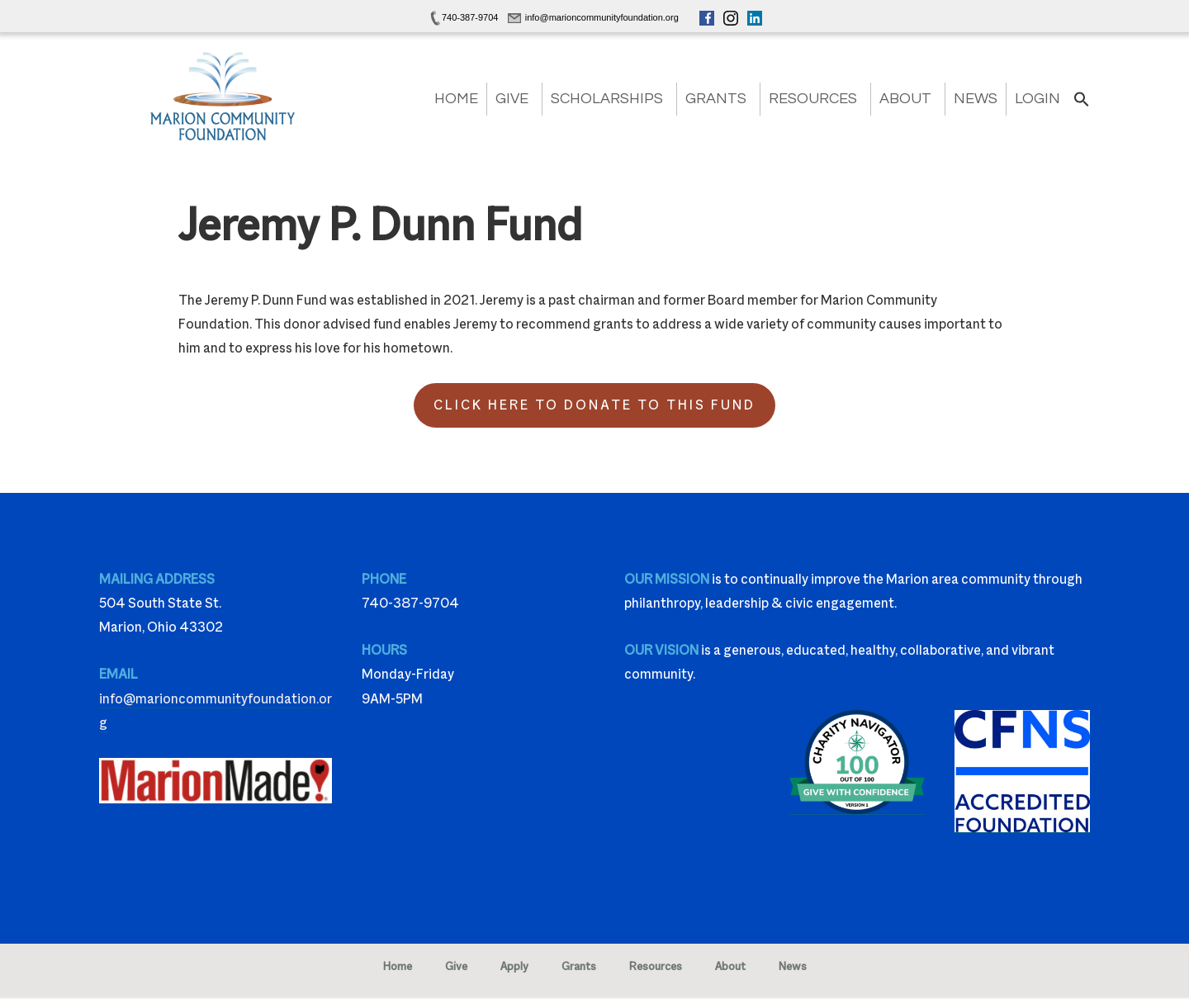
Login (1037, 99)
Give (511, 99)
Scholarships (607, 99)
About (905, 99)
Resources (813, 99)
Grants (715, 99)
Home (456, 99)
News (975, 99)
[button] (1081, 104)
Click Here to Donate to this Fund (594, 405)
